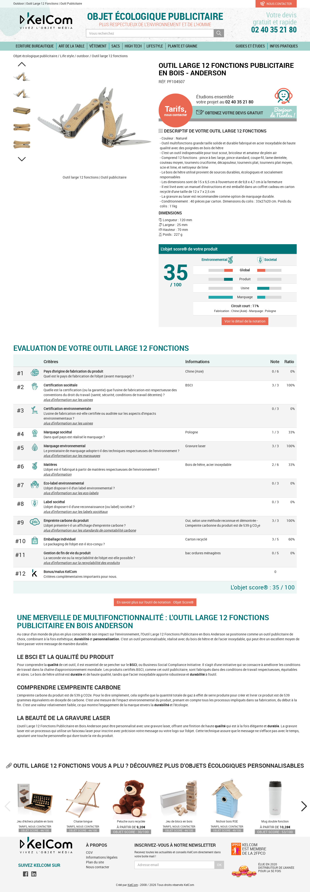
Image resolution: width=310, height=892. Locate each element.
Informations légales (101, 857)
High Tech (133, 46)
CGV (89, 852)
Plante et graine (182, 46)
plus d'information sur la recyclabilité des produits (82, 562)
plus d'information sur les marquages (72, 455)
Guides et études (250, 46)
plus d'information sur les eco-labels (71, 493)
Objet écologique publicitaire (155, 16)
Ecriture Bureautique (35, 46)
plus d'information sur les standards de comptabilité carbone (90, 530)
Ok (219, 864)
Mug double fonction (275, 821)
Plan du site (95, 862)
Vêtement (98, 46)
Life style (67, 56)
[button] (21, 64)
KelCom (133, 885)
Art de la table (72, 46)
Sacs (115, 46)
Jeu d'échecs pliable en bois (35, 821)
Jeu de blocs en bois (179, 821)
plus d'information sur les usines (68, 399)
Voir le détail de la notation (245, 321)
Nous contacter (276, 3)
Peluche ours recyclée (131, 821)
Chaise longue (83, 821)
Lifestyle (155, 46)
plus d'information (57, 474)
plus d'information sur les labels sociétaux (76, 511)
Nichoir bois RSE (227, 821)
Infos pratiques (284, 46)
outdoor (83, 56)
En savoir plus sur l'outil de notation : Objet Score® (155, 602)
